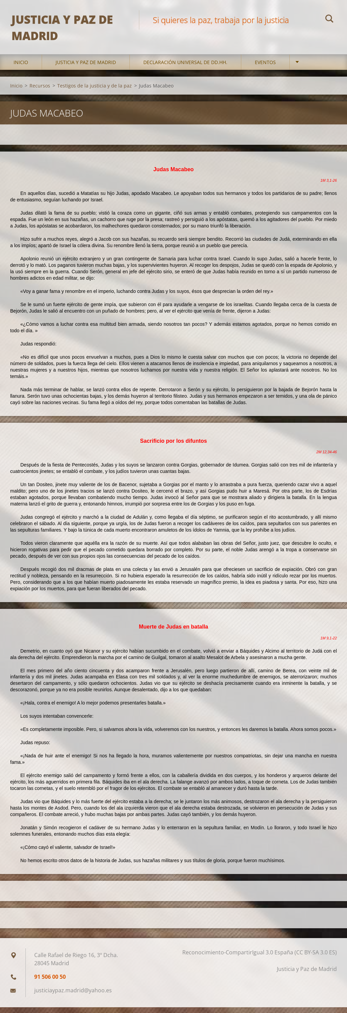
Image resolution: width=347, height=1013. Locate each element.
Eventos (265, 67)
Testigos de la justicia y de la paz (94, 91)
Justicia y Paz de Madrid (86, 67)
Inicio (21, 67)
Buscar (329, 20)
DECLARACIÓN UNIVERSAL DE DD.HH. (185, 67)
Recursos (39, 91)
